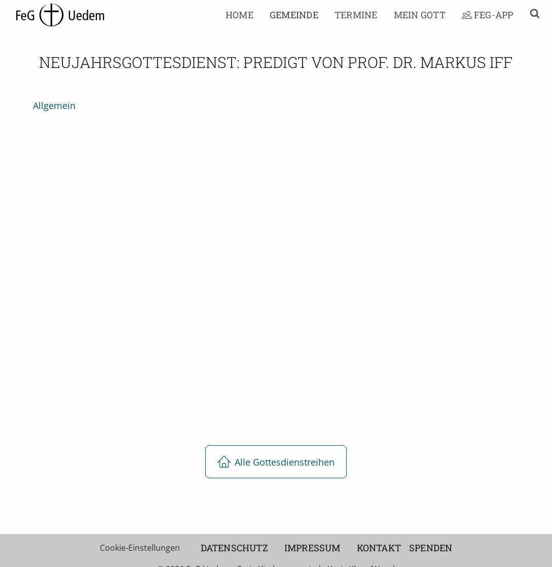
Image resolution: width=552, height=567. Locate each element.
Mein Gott (420, 15)
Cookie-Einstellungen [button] (140, 547)
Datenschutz (234, 548)
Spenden (430, 548)
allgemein (54, 105)
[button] (531, 15)
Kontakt (379, 548)
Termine (356, 15)
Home (239, 15)
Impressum (312, 548)
